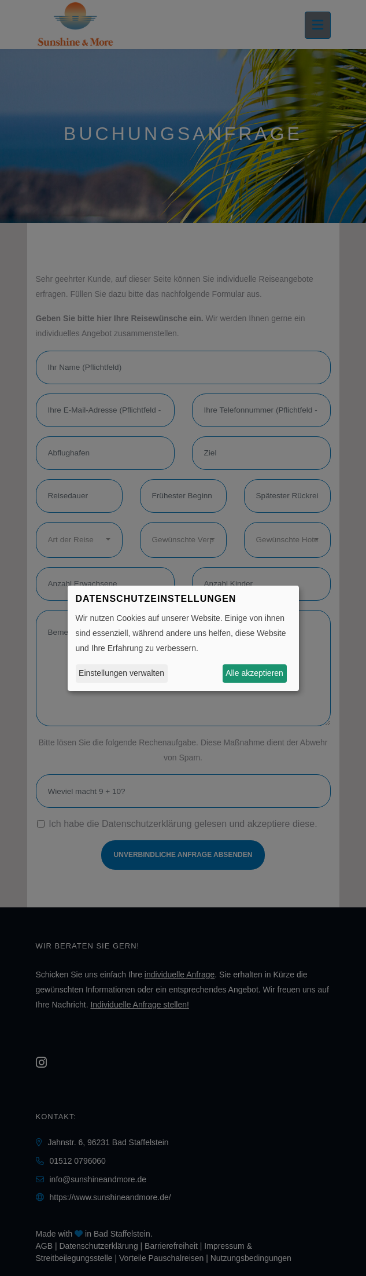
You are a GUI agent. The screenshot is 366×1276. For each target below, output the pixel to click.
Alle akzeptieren (254, 673)
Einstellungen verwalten (121, 673)
